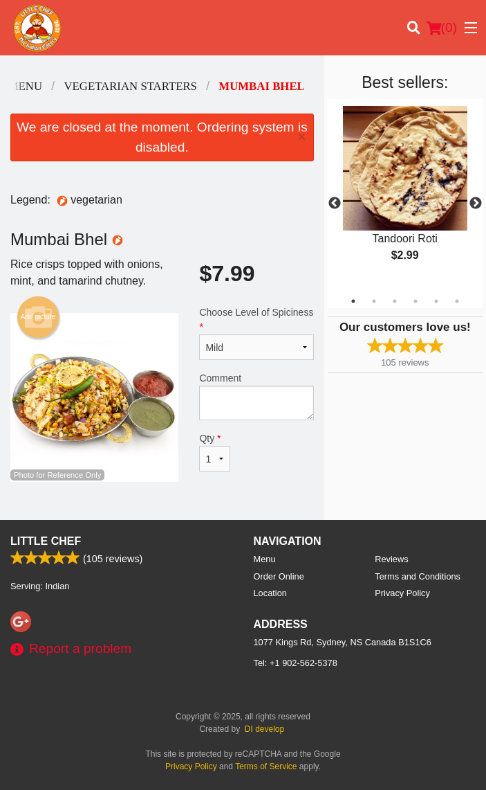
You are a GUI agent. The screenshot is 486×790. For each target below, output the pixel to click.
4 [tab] (415, 301)
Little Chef (45, 541)
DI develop (264, 729)
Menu (265, 559)
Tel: (295, 663)
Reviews (391, 559)
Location (270, 593)
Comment (256, 396)
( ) (442, 27)
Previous (335, 203)
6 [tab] (457, 301)
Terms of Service (266, 766)
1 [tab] (353, 301)
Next (476, 203)
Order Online (279, 576)
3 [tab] (395, 301)
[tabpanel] (405, 195)
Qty (214, 452)
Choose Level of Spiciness (256, 333)
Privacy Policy (402, 593)
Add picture (38, 317)
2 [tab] (374, 301)
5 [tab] (436, 301)
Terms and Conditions (417, 576)
